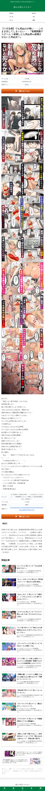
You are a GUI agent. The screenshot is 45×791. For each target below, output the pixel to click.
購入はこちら (24, 91)
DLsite (27, 84)
